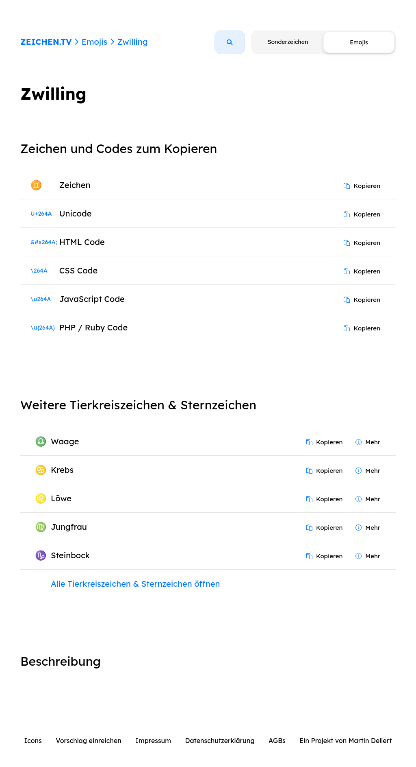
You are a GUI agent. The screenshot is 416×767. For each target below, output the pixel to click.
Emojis (94, 42)
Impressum (153, 740)
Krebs (62, 470)
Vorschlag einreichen (88, 740)
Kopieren (362, 186)
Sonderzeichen (288, 42)
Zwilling (132, 42)
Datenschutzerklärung (220, 740)
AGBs (277, 740)
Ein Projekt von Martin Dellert (345, 740)
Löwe (61, 498)
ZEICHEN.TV (46, 42)
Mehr (367, 442)
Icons (33, 740)
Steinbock (70, 555)
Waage (65, 441)
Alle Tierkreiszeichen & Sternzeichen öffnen (135, 584)
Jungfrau (69, 527)
